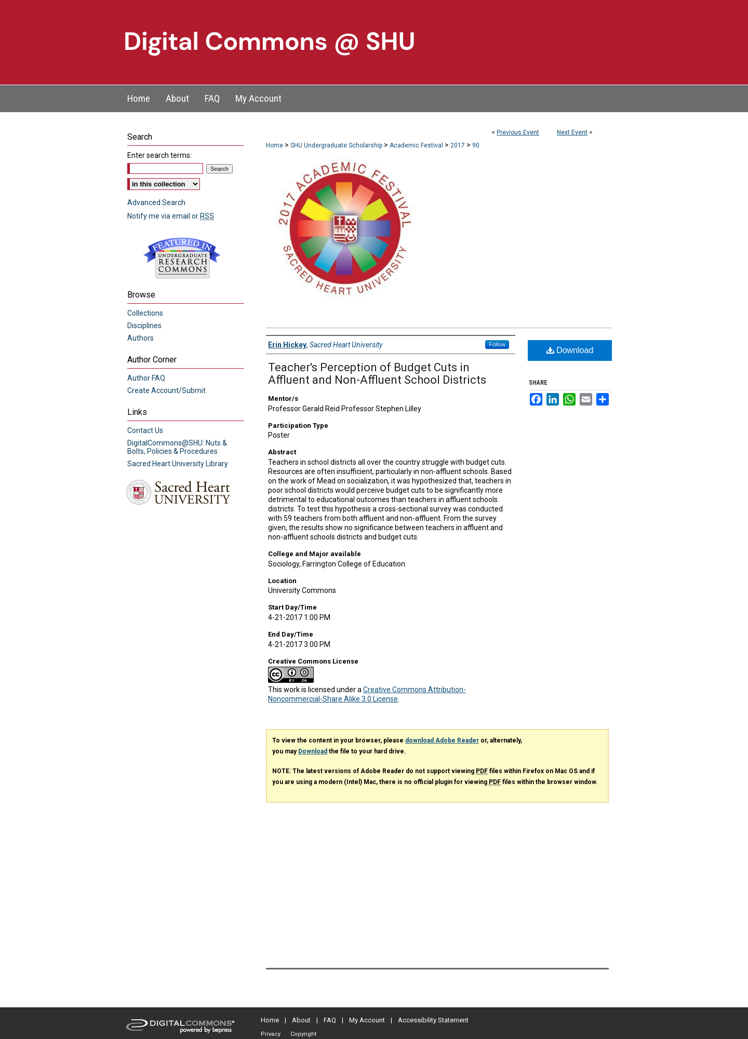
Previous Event (518, 132)
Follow (497, 344)
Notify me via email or (170, 216)
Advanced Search (156, 202)
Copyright (303, 1034)
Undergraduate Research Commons (182, 258)
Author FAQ (146, 378)
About (301, 1020)
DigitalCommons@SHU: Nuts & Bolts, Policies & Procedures (177, 447)
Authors (140, 338)
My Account (367, 1020)
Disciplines (144, 325)
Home (274, 145)
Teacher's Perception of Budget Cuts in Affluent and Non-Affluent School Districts (377, 373)
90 (475, 145)
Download (570, 350)
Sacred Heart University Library (177, 464)
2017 (458, 145)
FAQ (330, 1020)
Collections (145, 313)
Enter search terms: (159, 155)
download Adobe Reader (442, 740)
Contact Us (145, 430)
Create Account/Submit (166, 390)
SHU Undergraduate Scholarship (337, 145)
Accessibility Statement (433, 1020)
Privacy (270, 1034)
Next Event (572, 132)
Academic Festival (417, 145)
